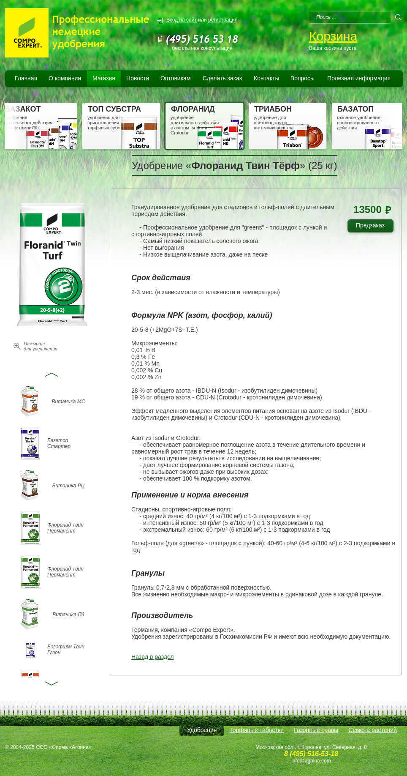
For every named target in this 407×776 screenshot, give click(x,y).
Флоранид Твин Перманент (65, 528)
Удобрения (202, 730)
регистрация (222, 20)
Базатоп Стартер (59, 443)
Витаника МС (68, 401)
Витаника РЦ (68, 486)
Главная (26, 78)
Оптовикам (175, 78)
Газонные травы (316, 730)
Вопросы (302, 78)
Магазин (103, 78)
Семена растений (372, 730)
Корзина (333, 36)
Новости (137, 78)
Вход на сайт (181, 20)
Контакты (266, 78)
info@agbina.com (311, 761)
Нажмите (40, 346)
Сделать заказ (222, 78)
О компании (65, 78)
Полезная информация (359, 78)
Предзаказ (373, 227)
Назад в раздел (152, 656)
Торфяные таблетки (256, 730)
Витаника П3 (68, 615)
